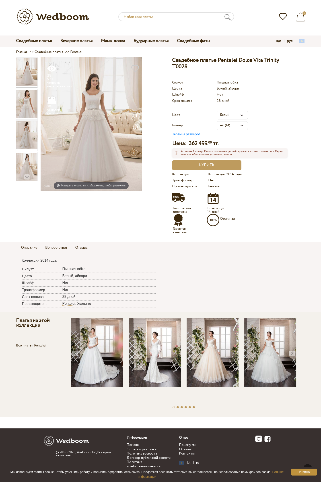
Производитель (184, 186)
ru (197, 463)
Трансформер (182, 180)
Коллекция (180, 174)
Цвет (176, 115)
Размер (177, 125)
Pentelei (214, 186)
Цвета (177, 88)
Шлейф (178, 94)
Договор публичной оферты (149, 457)
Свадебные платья (34, 41)
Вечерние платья (76, 41)
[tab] (29, 248)
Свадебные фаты (193, 41)
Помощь (133, 444)
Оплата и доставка (141, 449)
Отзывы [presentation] (81, 247)
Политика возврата (142, 453)
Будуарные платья (151, 41)
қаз (278, 41)
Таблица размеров (186, 134)
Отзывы (185, 449)
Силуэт (178, 82)
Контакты (187, 453)
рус (289, 41)
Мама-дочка (113, 41)
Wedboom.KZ (86, 452)
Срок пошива (182, 101)
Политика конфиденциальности (143, 464)
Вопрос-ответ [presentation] (56, 247)
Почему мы (187, 444)
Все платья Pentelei (31, 345)
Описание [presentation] (29, 247)
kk (189, 463)
